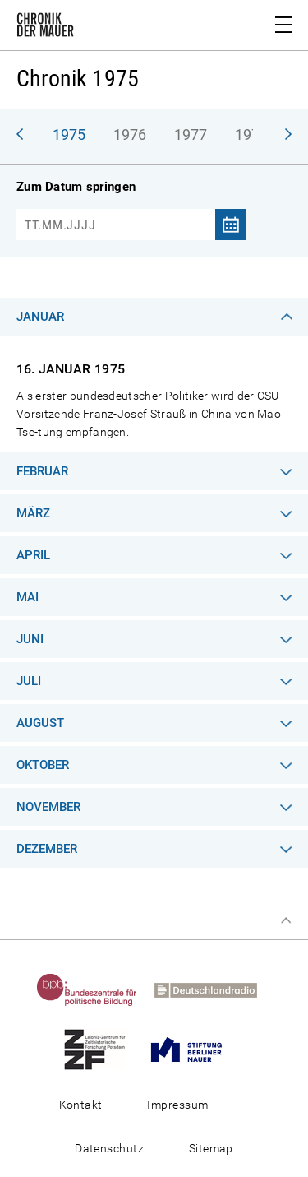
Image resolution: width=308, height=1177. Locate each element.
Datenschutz (109, 1148)
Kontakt (81, 1104)
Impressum (177, 1104)
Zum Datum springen (76, 186)
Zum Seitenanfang (286, 920)
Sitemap (211, 1148)
